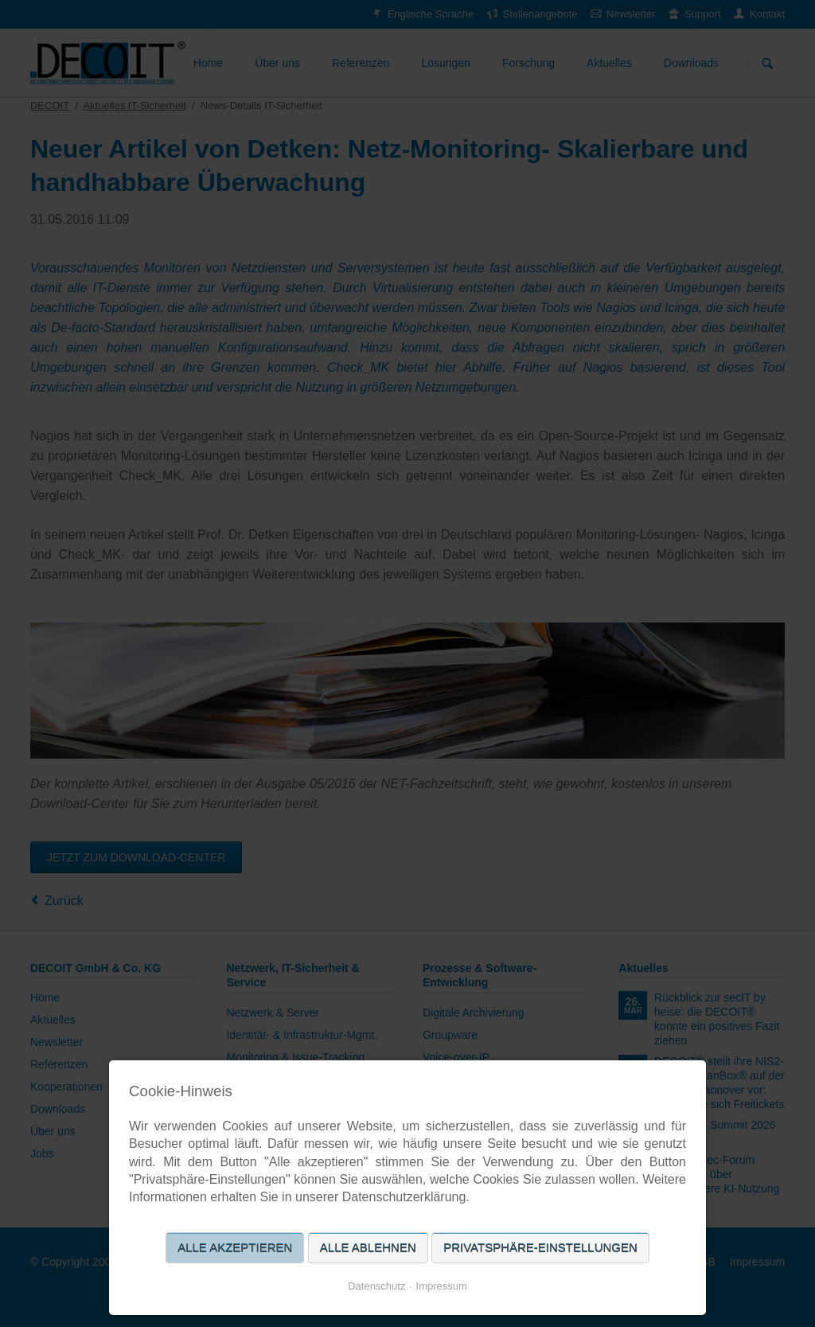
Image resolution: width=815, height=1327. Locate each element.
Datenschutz (376, 1286)
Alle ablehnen (368, 1248)
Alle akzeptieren (234, 1248)
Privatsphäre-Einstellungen (540, 1248)
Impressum (441, 1286)
